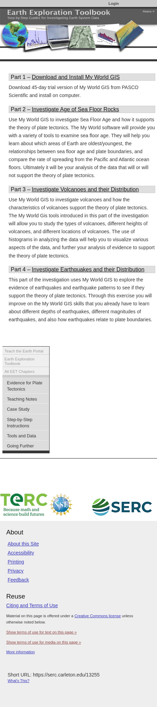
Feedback (18, 580)
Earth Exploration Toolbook (20, 361)
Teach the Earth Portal (24, 351)
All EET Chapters (20, 371)
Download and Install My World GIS (76, 77)
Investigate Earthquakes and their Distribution (88, 269)
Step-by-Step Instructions (20, 422)
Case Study (18, 409)
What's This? (18, 681)
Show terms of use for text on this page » (41, 632)
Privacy (16, 571)
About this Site (23, 544)
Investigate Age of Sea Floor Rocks (75, 109)
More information (20, 652)
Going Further (20, 446)
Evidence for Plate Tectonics (24, 386)
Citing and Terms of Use (32, 605)
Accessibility (21, 553)
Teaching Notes (22, 399)
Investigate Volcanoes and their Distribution (85, 189)
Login (113, 3)
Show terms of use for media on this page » (43, 642)
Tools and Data (21, 436)
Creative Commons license (98, 616)
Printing (16, 562)
